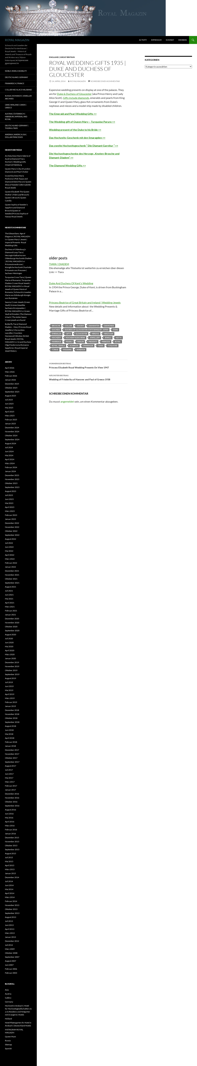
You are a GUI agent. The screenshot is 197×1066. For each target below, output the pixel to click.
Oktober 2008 (11, 953)
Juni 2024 (9, 451)
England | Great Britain (62, 57)
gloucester (81, 334)
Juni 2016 (9, 813)
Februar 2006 (11, 969)
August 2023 (10, 491)
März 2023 (10, 511)
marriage (56, 342)
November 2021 (12, 575)
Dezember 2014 (12, 877)
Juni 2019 (9, 686)
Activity (143, 40)
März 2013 (10, 933)
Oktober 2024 (11, 435)
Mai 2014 (9, 889)
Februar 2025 (11, 419)
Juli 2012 (9, 945)
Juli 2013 (9, 921)
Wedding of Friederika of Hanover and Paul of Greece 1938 (88, 377)
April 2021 (9, 602)
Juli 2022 (9, 543)
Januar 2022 (10, 567)
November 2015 (12, 841)
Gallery (8, 998)
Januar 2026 (10, 379)
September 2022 (12, 535)
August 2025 (10, 395)
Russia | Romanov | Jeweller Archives (18, 97)
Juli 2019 (9, 682)
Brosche (56, 326)
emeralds (56, 334)
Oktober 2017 (11, 758)
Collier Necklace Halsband (18, 90)
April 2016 (9, 821)
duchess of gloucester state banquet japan (86, 330)
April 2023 (9, 507)
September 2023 (12, 487)
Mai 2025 (9, 407)
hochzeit (56, 338)
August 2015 (10, 853)
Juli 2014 (9, 881)
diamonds (109, 326)
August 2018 (10, 726)
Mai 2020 (9, 646)
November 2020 (12, 622)
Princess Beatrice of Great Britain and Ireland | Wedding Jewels (85, 302)
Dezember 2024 (12, 427)
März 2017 (10, 782)
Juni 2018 (9, 730)
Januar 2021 (10, 614)
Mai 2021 (9, 598)
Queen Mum (10, 1036)
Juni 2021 (9, 594)
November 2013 (12, 905)
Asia (7, 990)
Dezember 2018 (12, 710)
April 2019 (9, 694)
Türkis (55, 349)
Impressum (156, 40)
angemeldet (67, 401)
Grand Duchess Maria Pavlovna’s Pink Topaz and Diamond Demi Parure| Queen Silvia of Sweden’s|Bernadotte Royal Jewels (18, 181)
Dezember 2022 (12, 523)
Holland (8, 1018)
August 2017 (10, 766)
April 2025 (9, 411)
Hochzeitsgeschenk (75, 338)
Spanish (8, 1048)
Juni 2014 (9, 885)
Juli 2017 (9, 770)
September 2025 (12, 391)
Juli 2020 (9, 638)
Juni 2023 (9, 499)
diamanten (93, 326)
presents (92, 342)
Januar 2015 (10, 873)
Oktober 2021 (11, 579)
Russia (8, 1040)
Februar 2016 (11, 829)
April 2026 (9, 368)
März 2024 (10, 463)
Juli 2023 (9, 495)
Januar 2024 (10, 471)
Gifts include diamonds (76, 97)
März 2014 (10, 897)
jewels (108, 338)
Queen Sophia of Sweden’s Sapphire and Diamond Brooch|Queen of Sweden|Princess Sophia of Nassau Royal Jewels (16, 210)
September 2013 (12, 913)
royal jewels (58, 345)
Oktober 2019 (11, 670)
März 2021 (10, 606)
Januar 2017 (10, 790)
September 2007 (12, 957)
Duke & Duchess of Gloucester (74, 93)
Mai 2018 (9, 734)
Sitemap (8, 1044)
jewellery (95, 338)
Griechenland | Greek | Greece (15, 106)
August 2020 (10, 634)
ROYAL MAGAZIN (17, 40)
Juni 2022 (9, 547)
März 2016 (10, 825)
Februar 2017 (11, 786)
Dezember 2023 (12, 475)
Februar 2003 (11, 973)
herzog (95, 334)
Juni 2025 (9, 403)
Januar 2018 (10, 746)
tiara (100, 345)
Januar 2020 (10, 658)
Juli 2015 (9, 857)
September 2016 (12, 805)
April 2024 (9, 459)
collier (68, 326)
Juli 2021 (9, 590)
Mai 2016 (9, 817)
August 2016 (10, 809)
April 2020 (9, 650)
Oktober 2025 (11, 387)
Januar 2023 (10, 519)
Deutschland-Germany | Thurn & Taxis (16, 126)
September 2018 (12, 722)
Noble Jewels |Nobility (16, 71)
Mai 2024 (9, 455)
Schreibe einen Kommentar (105, 81)
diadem (80, 326)
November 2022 (12, 527)
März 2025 (10, 415)
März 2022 (10, 559)
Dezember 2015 (12, 837)
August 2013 (10, 917)
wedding (67, 349)
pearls (69, 342)
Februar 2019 (11, 702)
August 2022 (10, 539)
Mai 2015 (9, 861)
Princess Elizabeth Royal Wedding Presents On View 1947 (88, 365)
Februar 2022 (11, 563)
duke (115, 330)
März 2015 (10, 869)
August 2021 (10, 586)
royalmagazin (78, 81)
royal (118, 342)
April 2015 (9, 865)
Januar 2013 (10, 937)
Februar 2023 (11, 515)
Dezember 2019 (12, 662)
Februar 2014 (11, 901)
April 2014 (9, 893)
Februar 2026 (11, 376)
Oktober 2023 (11, 483)
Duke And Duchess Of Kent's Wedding (71, 283)
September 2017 (12, 762)
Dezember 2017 (12, 750)
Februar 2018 (11, 742)
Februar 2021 (11, 610)
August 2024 (10, 443)
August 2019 (10, 678)
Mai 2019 (9, 690)
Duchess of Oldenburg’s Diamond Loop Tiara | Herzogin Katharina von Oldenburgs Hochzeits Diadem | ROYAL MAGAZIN (18, 255)
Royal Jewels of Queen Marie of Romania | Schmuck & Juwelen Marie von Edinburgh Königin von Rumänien (18, 292)
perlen (80, 342)
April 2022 (9, 555)
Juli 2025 (9, 399)
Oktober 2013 (11, 909)
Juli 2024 (9, 447)
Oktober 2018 (11, 718)
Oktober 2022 (11, 531)
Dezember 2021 (12, 571)
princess (106, 342)
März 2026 (10, 372)
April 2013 (9, 929)
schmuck (74, 345)
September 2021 (12, 583)
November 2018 (12, 714)
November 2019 (12, 666)
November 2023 (12, 479)
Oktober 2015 (11, 845)
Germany (9, 1001)
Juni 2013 (9, 925)
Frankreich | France (14, 83)
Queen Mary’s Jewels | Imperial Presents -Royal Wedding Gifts (16, 242)
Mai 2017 (9, 778)
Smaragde (88, 345)
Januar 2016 (10, 833)
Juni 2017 (9, 774)
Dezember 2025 (12, 383)
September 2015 (12, 849)
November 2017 (12, 754)
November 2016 (12, 797)
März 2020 (10, 654)
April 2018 (9, 738)
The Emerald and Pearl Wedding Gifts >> (73, 113)
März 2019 (10, 698)
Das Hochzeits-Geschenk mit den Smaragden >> (77, 137)
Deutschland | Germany (16, 77)
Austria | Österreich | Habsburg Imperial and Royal (16, 116)
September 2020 (12, 630)
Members (182, 40)
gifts (68, 334)
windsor (80, 349)
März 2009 (10, 949)
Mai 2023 (9, 503)
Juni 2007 (9, 965)
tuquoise (112, 345)
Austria (8, 994)
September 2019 (12, 674)
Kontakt (170, 40)
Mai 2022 (9, 551)
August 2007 (10, 961)
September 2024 (12, 439)
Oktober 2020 (11, 626)
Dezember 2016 (12, 793)
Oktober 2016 (11, 801)
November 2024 (12, 431)
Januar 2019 (10, 706)
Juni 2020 (9, 642)
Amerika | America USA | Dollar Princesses (16, 135)
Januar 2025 (10, 423)
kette (119, 338)
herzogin (108, 334)
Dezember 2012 (12, 941)
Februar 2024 (11, 467)
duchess (56, 330)
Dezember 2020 (12, 618)
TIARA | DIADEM (59, 264)
